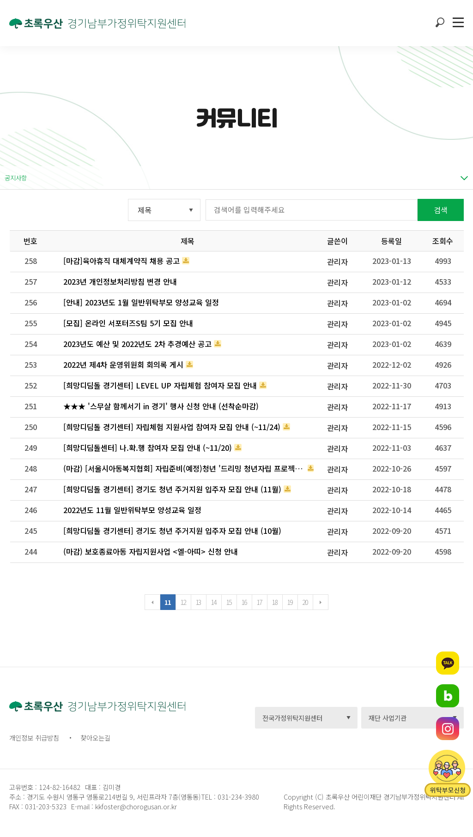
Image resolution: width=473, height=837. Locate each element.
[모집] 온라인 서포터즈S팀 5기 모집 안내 (128, 323)
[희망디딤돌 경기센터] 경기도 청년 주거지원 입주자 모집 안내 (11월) (172, 489)
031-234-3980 (237, 796)
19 (290, 602)
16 (244, 602)
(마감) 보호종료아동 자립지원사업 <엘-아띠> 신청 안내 (150, 551)
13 (198, 602)
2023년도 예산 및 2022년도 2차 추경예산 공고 (137, 343)
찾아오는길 (95, 737)
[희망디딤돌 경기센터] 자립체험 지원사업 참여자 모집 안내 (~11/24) (171, 426)
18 (275, 602)
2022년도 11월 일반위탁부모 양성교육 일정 (132, 509)
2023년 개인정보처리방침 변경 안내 (120, 281)
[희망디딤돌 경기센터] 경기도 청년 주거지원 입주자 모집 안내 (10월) (172, 530)
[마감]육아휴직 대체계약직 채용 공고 (121, 260)
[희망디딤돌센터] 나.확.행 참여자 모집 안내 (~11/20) (147, 447)
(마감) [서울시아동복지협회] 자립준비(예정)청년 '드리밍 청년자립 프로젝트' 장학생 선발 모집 (184, 468)
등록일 (391, 240)
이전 (152, 602)
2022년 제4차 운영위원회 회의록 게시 (123, 364)
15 (229, 602)
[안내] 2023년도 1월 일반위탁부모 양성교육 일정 (141, 302)
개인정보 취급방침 (34, 737)
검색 (441, 209)
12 (183, 602)
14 (214, 602)
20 (305, 602)
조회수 (442, 240)
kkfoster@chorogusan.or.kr (136, 806)
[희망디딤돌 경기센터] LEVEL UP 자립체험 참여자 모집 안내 (160, 385)
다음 (320, 602)
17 (259, 602)
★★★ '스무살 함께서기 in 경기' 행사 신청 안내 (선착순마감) (161, 406)
